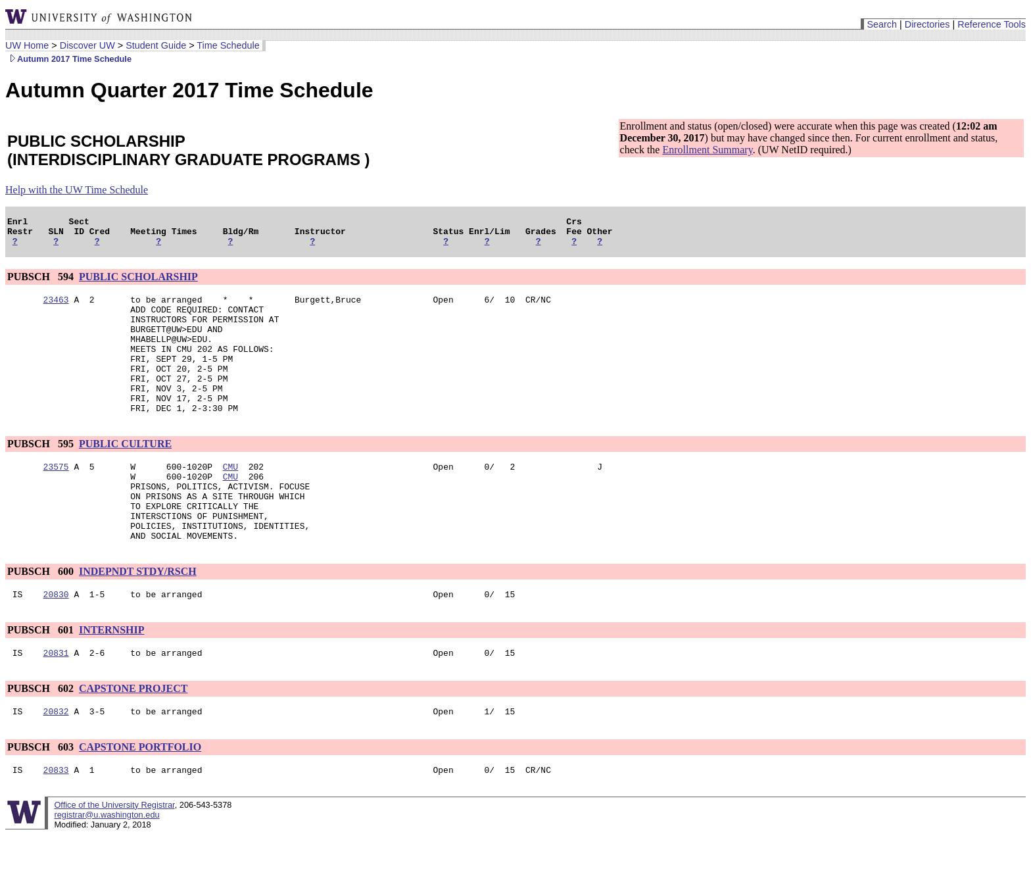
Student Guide (156, 45)
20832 (56, 762)
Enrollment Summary (707, 149)
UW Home (27, 45)
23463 (56, 307)
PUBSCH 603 (41, 798)
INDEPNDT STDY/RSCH (138, 616)
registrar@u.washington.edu (106, 868)
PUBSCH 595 (41, 473)
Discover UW (87, 45)
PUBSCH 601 (41, 677)
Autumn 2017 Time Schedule (68, 59)
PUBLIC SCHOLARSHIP (138, 282)
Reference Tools (991, 24)
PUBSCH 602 (41, 737)
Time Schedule (228, 45)
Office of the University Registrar (114, 858)
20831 (56, 702)
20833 (56, 823)
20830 (56, 641)
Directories (927, 24)
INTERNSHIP (112, 677)
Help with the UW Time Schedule (76, 189)
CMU (230, 498)
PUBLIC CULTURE (125, 473)
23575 (56, 498)
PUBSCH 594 (41, 282)
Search (882, 24)
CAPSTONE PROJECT (133, 737)
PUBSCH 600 (41, 616)
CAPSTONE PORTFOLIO (140, 798)
